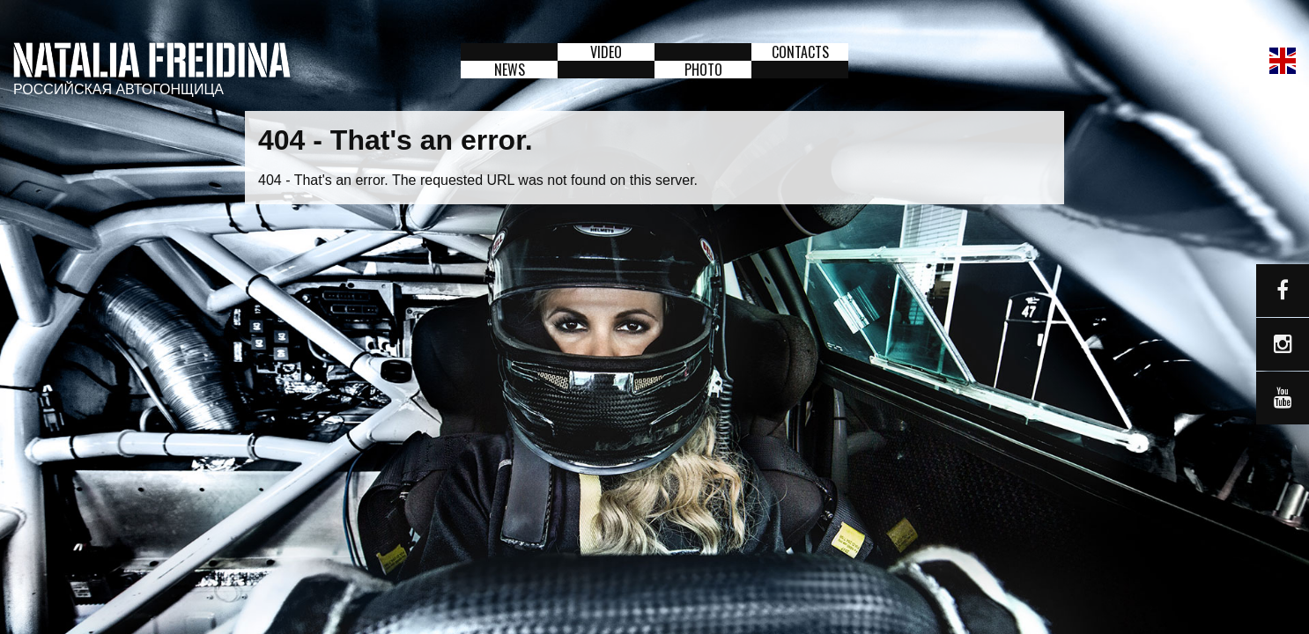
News (509, 69)
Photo (703, 69)
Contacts (800, 52)
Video (606, 52)
